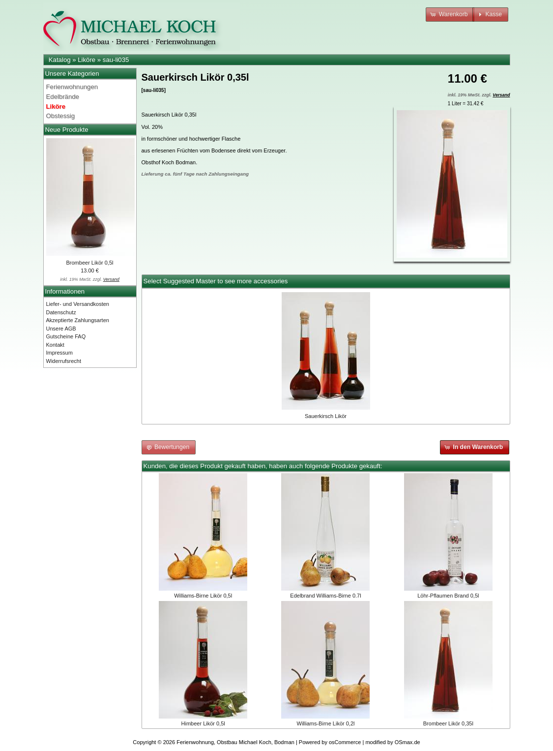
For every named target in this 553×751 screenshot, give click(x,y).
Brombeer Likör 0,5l (90, 263)
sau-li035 (116, 59)
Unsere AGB (61, 328)
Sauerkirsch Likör (326, 416)
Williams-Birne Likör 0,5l (203, 596)
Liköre (86, 59)
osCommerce (345, 742)
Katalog (60, 59)
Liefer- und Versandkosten (77, 304)
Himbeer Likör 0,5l (203, 723)
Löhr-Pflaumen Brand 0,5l (448, 596)
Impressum (59, 353)
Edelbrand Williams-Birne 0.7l (325, 596)
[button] (450, 14)
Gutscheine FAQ (66, 336)
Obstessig (60, 116)
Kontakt (55, 345)
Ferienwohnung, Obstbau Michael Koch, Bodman (235, 742)
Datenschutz (61, 312)
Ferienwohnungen (72, 86)
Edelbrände (62, 96)
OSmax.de (407, 742)
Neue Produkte (66, 129)
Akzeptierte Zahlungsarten (77, 320)
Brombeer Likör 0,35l (448, 723)
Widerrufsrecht (64, 361)
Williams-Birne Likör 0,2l (326, 723)
